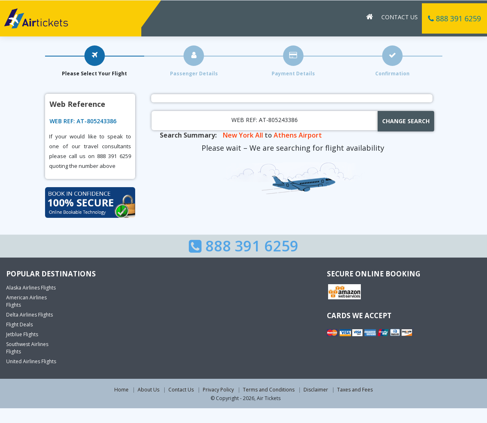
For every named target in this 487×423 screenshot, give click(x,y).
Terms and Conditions (268, 389)
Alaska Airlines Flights (31, 287)
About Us (148, 389)
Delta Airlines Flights (29, 314)
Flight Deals (19, 324)
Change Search (406, 121)
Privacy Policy (218, 389)
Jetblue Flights (22, 334)
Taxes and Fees (355, 389)
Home (121, 389)
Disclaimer (316, 389)
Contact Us (399, 16)
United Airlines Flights (31, 361)
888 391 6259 (454, 18)
